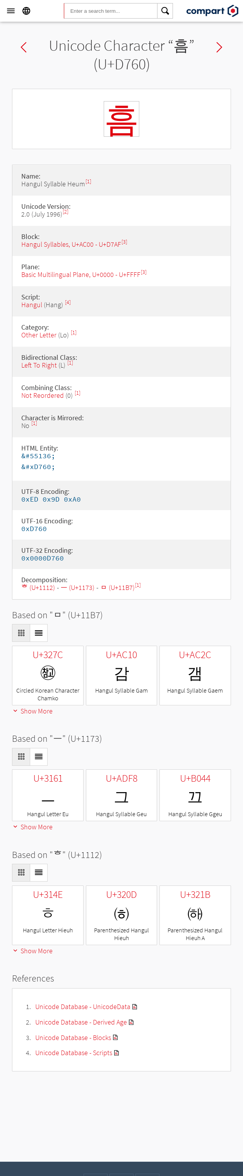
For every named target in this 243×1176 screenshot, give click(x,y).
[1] (88, 181)
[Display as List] (39, 633)
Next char (219, 47)
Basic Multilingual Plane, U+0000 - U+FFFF (80, 274)
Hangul (31, 304)
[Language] (26, 11)
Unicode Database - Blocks (73, 1037)
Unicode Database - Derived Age (81, 1022)
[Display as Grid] (21, 633)
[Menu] (11, 11)
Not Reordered (42, 395)
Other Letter (38, 334)
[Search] (165, 11)
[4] (68, 302)
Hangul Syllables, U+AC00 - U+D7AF (71, 244)
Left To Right (39, 365)
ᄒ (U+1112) (38, 587)
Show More (32, 711)
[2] (65, 211)
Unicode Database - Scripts (73, 1052)
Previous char (23, 47)
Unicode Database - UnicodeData (82, 1006)
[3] (124, 242)
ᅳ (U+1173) (77, 587)
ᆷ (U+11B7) (117, 587)
